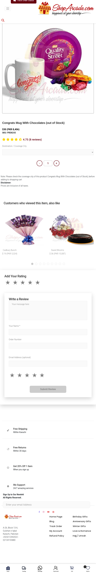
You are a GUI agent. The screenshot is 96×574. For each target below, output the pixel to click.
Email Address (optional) (20, 357)
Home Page (55, 516)
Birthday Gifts (80, 516)
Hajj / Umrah (79, 535)
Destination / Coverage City (14, 146)
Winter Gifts (79, 526)
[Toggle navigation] (8, 8)
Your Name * (14, 326)
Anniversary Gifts (82, 521)
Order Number (15, 339)
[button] (32, 264)
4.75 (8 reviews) (32, 139)
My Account (55, 530)
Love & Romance (82, 530)
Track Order (55, 526)
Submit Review (48, 389)
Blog (51, 521)
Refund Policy (56, 535)
